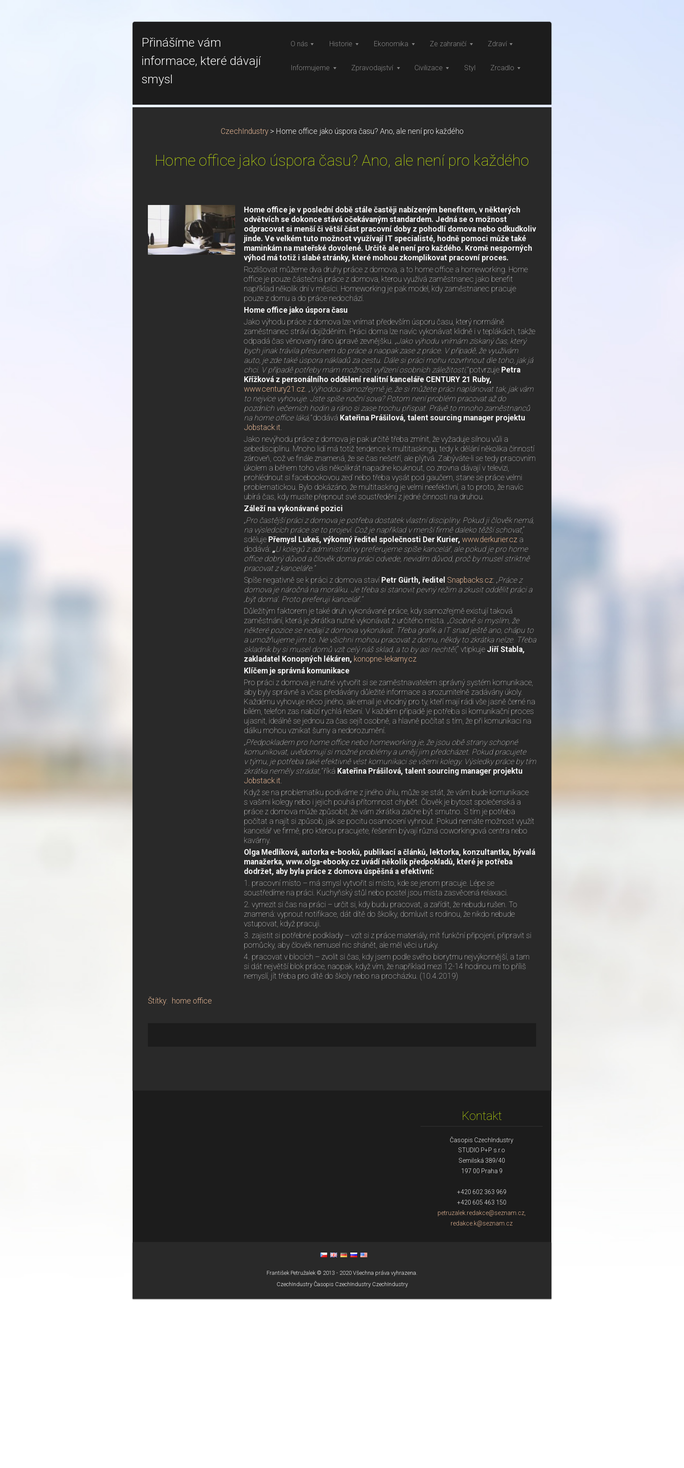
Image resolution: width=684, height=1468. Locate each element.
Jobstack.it (262, 596)
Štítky (157, 1170)
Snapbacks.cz (470, 749)
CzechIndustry (244, 300)
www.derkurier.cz (489, 708)
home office (192, 1170)
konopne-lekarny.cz (385, 828)
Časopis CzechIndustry (342, 1453)
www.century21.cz (274, 558)
